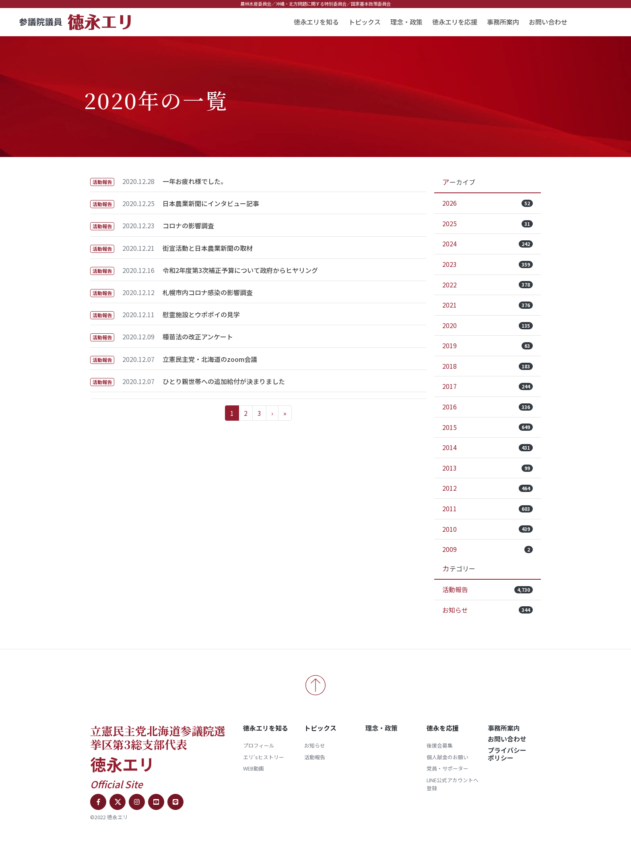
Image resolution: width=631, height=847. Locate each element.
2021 (487, 305)
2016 (487, 406)
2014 (487, 447)
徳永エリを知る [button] (316, 22)
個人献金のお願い (447, 757)
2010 (487, 529)
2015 (487, 427)
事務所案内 (503, 22)
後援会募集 (440, 745)
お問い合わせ (548, 22)
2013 (487, 468)
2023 (487, 264)
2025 (487, 223)
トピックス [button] (364, 22)
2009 (487, 549)
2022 (487, 284)
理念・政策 (406, 22)
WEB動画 (253, 768)
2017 (487, 386)
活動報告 (487, 589)
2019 (487, 345)
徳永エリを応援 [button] (454, 22)
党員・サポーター (447, 768)
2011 (487, 508)
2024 (487, 243)
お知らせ (487, 610)
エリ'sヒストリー (263, 757)
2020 (487, 325)
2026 (487, 203)
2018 (487, 366)
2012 (487, 488)
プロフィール (258, 745)
